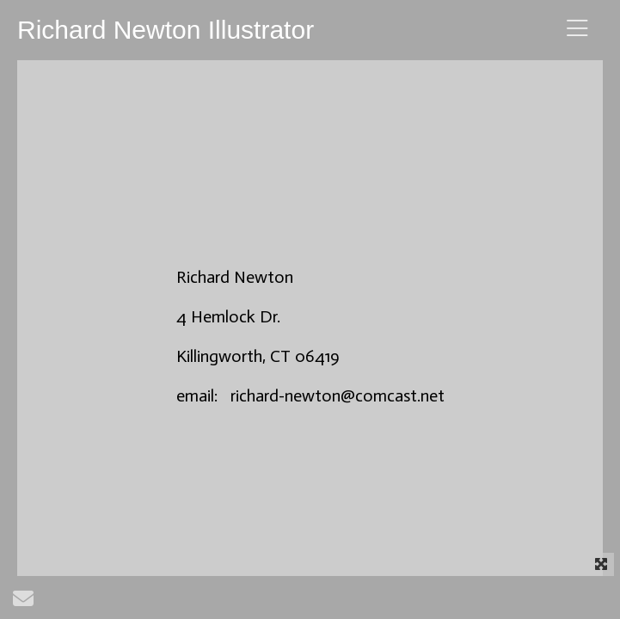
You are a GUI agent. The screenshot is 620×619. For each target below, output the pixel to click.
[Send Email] (23, 602)
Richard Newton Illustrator (165, 29)
